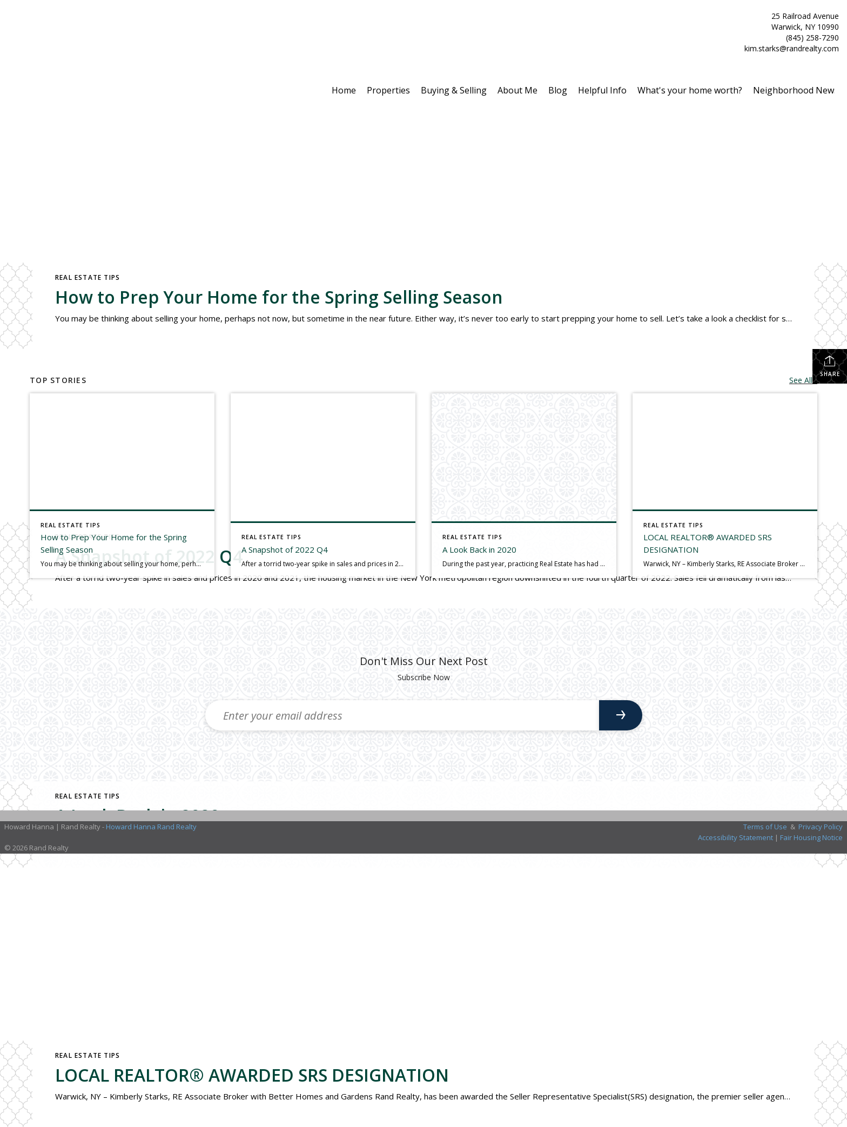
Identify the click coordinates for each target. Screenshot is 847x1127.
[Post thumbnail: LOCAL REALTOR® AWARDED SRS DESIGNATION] (725, 485)
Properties (388, 90)
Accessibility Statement (735, 837)
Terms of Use (765, 826)
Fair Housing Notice (811, 837)
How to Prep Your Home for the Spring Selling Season (279, 296)
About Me (517, 90)
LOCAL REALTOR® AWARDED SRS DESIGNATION (252, 1074)
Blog (557, 90)
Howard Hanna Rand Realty (151, 826)
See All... (803, 380)
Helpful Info (602, 90)
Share (830, 366)
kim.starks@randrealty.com (791, 48)
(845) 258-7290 (812, 37)
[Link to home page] (11, 28)
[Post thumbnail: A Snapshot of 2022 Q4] (323, 485)
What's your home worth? (689, 90)
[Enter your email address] (402, 715)
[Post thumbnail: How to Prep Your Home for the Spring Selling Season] (122, 485)
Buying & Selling (454, 90)
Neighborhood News (795, 90)
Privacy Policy (820, 826)
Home (344, 90)
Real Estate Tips (87, 277)
